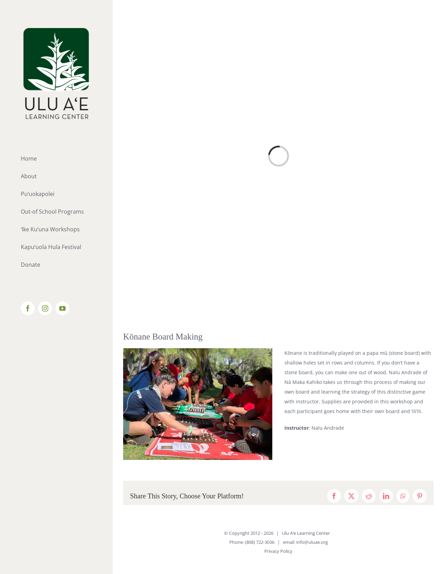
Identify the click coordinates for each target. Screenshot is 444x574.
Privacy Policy (278, 551)
